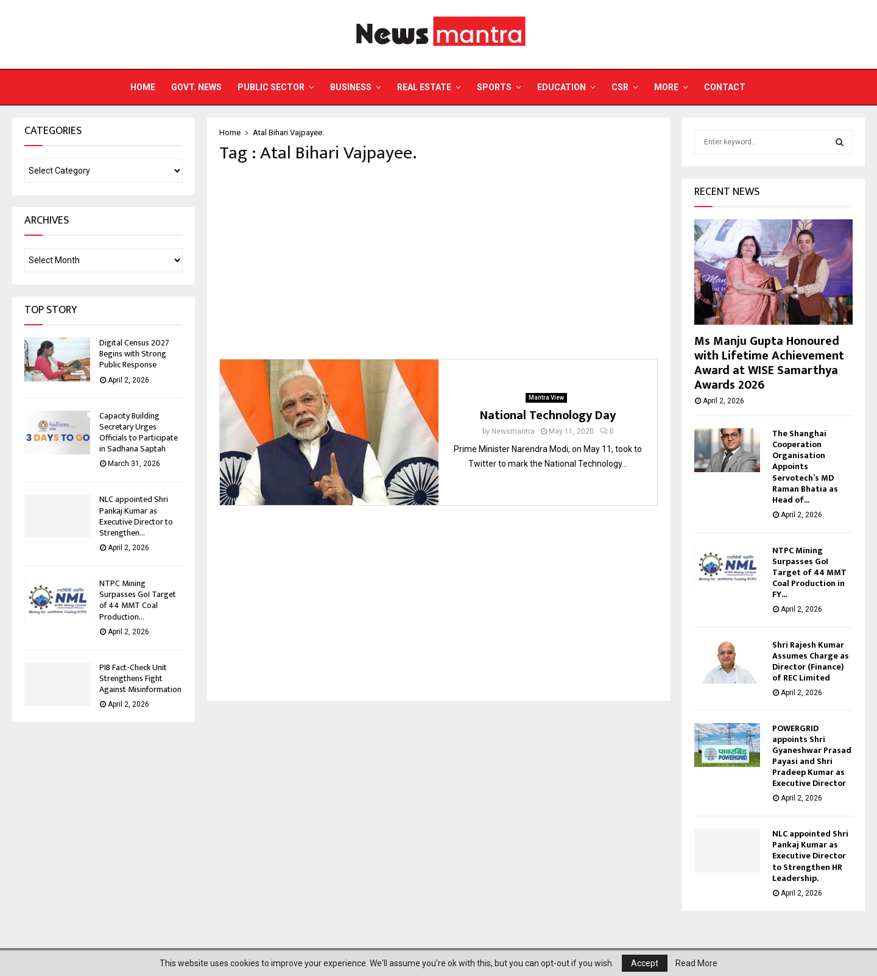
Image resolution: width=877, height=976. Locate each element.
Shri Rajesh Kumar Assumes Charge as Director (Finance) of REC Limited (810, 661)
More (666, 87)
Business (351, 87)
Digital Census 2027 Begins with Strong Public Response (134, 354)
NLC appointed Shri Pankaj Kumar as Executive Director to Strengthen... (136, 516)
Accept (644, 963)
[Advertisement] (438, 261)
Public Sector (271, 87)
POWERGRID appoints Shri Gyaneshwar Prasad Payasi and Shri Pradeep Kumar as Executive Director (811, 755)
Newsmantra (513, 431)
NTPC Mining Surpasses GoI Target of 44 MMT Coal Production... (137, 600)
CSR (620, 87)
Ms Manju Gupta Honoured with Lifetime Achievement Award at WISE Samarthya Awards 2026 (769, 363)
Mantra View (546, 397)
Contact (724, 87)
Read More (696, 963)
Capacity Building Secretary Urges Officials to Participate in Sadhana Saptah (138, 432)
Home (142, 87)
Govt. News (196, 87)
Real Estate (424, 87)
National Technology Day (548, 415)
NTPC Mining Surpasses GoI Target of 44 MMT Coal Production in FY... (809, 572)
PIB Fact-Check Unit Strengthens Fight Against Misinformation (140, 678)
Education (561, 87)
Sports (494, 87)
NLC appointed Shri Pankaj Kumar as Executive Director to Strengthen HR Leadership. (811, 856)
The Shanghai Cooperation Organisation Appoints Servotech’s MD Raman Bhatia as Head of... (805, 466)
